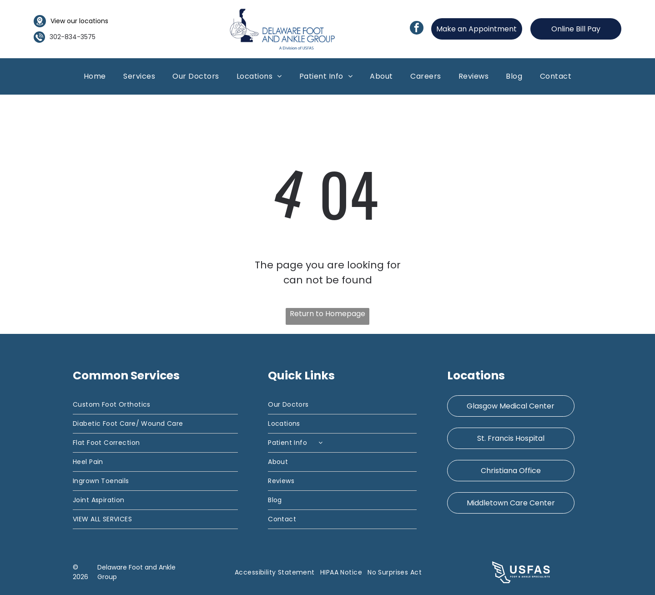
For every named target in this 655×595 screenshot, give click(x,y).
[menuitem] (95, 76)
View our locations (79, 20)
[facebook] (416, 29)
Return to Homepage (327, 313)
